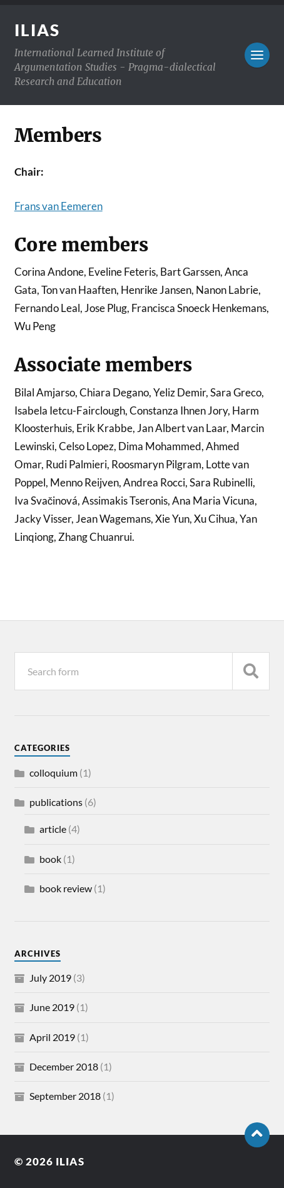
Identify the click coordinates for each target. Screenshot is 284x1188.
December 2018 (63, 1066)
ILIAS (37, 30)
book (50, 859)
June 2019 (51, 1007)
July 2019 (50, 978)
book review (65, 888)
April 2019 (52, 1037)
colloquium (53, 772)
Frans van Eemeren (58, 206)
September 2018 (65, 1096)
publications (56, 802)
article (52, 829)
